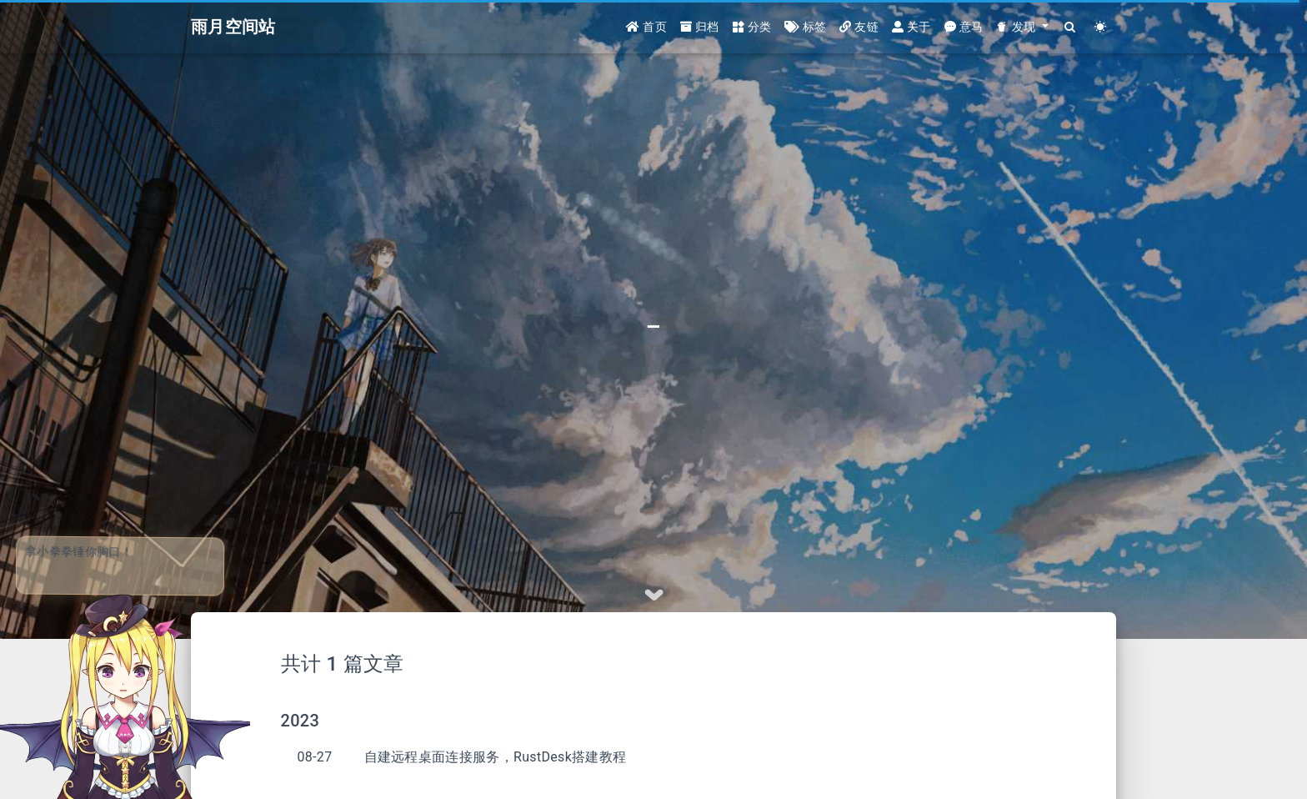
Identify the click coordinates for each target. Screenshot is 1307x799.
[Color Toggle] (1100, 27)
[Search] (1070, 27)
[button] (1021, 27)
